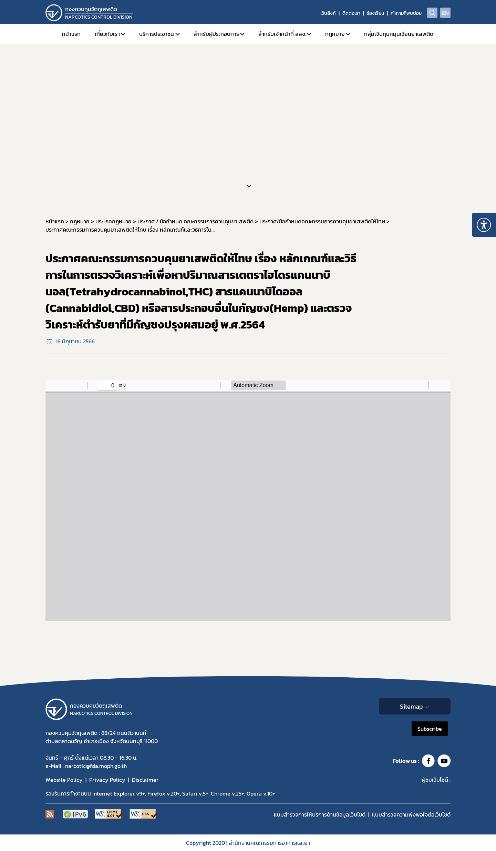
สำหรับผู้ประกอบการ (216, 34)
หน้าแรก (71, 34)
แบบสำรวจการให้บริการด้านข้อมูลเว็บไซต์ (319, 814)
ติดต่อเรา (351, 13)
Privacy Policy (107, 780)
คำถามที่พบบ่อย (406, 13)
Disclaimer (145, 780)
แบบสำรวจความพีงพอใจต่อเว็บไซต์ (411, 814)
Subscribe (429, 729)
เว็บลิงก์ (328, 13)
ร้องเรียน (375, 13)
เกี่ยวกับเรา (107, 34)
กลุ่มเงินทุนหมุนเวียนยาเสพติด (398, 34)
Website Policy (64, 780)
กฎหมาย (335, 34)
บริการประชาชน (156, 34)
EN (445, 13)
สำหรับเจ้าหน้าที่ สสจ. (282, 34)
